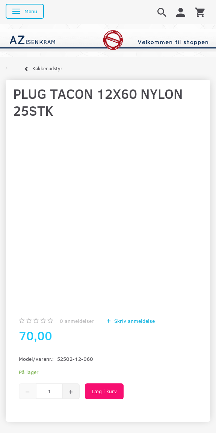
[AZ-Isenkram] (108, 39)
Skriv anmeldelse (134, 320)
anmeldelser (77, 320)
